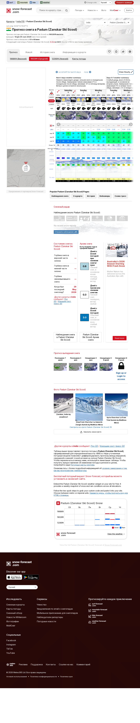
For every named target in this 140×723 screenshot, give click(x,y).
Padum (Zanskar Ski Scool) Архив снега (90, 372)
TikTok (9, 683)
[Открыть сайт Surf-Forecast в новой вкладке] (11, 2)
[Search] (67, 10)
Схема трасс (120, 231)
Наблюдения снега (59, 231)
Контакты (51, 699)
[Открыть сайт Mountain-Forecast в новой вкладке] (22, 2)
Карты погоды (79, 93)
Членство (41, 639)
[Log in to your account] (129, 10)
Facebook (11, 675)
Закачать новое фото (90, 467)
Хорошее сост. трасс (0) (112, 481)
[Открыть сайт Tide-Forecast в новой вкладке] (34, 2)
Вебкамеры (105, 231)
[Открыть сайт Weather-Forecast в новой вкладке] (45, 2)
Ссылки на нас (66, 699)
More (51, 150)
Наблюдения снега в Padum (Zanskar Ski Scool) (65, 372)
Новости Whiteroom (16, 652)
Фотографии (12, 656)
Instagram (11, 679)
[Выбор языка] (106, 2)
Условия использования (16, 711)
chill (52, 176)
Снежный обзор (14, 648)
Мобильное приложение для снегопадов (57, 648)
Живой (28, 87)
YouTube (10, 687)
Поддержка (37, 699)
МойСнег (10, 660)
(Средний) (39, 93)
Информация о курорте (74, 87)
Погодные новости (46, 656)
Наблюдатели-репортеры (50, 652)
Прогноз (13, 87)
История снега (47, 87)
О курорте (77, 231)
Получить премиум (124, 3)
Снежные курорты (15, 639)
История (91, 231)
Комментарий (83, 699)
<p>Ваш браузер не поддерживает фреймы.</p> (91, 555)
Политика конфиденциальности (43, 711)
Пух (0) (94, 481)
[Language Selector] (22, 622)
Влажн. (52, 180)
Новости (93, 10)
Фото (103, 10)
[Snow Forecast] (19, 10)
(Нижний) (60, 93)
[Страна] (96, 57)
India (20, 56)
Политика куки (66, 711)
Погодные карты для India (82, 500)
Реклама (23, 699)
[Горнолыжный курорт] (119, 57)
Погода (79, 10)
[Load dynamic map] (26, 203)
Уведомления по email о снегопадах (55, 643)
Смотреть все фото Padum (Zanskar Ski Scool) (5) (91, 462)
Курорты (10, 56)
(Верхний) (18, 93)
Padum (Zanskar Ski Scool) (39, 56)
